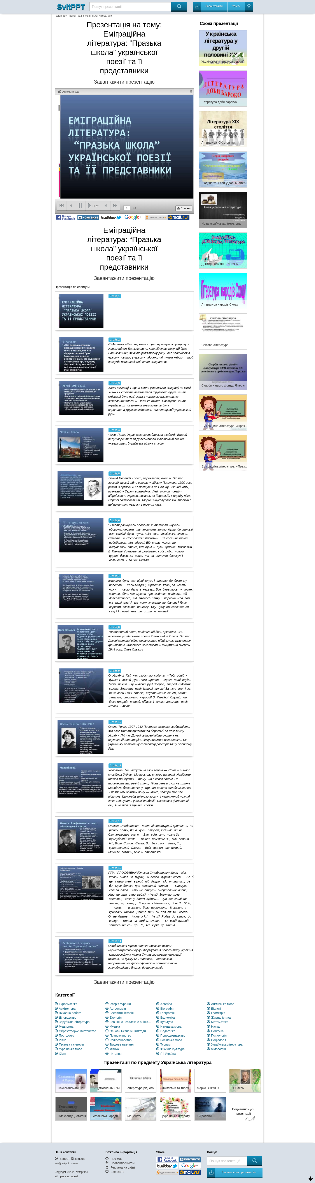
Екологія (116, 1017)
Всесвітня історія (122, 1013)
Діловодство (67, 1017)
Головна (60, 15)
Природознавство (172, 1035)
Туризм (165, 1044)
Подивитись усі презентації (242, 1114)
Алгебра (166, 1004)
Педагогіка (167, 1031)
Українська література (227, 1044)
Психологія (219, 1035)
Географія (167, 1013)
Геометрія (218, 1013)
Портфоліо (66, 1035)
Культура (166, 1022)
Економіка (167, 1017)
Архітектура (67, 1008)
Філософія (218, 1049)
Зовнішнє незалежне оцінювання (130, 1022)
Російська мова (171, 1040)
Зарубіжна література (74, 1022)
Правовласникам (122, 1163)
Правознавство (120, 1035)
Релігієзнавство (120, 1040)
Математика (219, 1022)
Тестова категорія (71, 1044)
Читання (115, 1053)
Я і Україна (168, 1053)
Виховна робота (70, 1013)
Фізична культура (172, 1049)
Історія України (120, 1004)
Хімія (62, 1053)
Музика (115, 1026)
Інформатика (68, 1004)
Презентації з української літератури (90, 15)
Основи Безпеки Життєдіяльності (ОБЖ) (130, 1031)
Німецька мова (171, 1026)
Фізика (114, 1049)
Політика (217, 1031)
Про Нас (116, 1158)
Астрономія (118, 1008)
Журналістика (221, 1017)
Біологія (216, 1008)
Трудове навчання (122, 1044)
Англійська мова (222, 1004)
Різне (62, 1040)
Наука (215, 1026)
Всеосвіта (117, 1172)
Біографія (167, 1008)
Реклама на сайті (122, 1167)
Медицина (66, 1026)
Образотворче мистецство (77, 1031)
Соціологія (218, 1040)
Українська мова (70, 1049)
